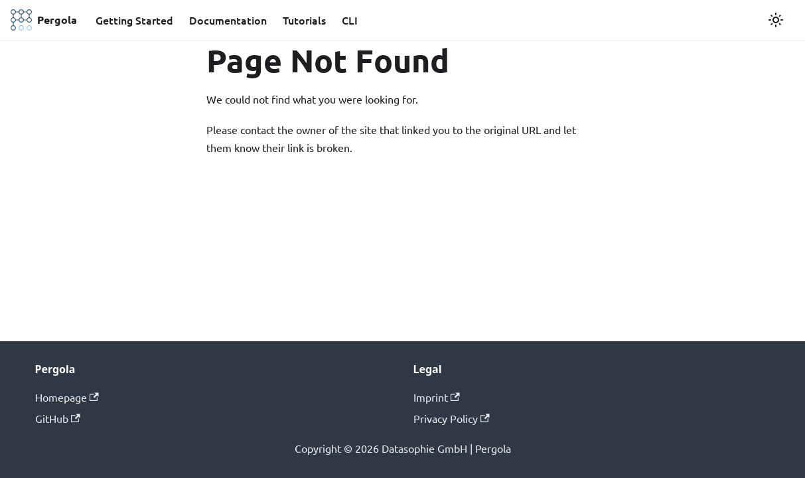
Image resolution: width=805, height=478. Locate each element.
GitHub (57, 418)
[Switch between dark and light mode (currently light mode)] (775, 20)
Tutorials (304, 20)
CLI (350, 20)
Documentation (228, 20)
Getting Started (134, 20)
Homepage (67, 397)
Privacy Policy (451, 418)
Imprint (436, 397)
